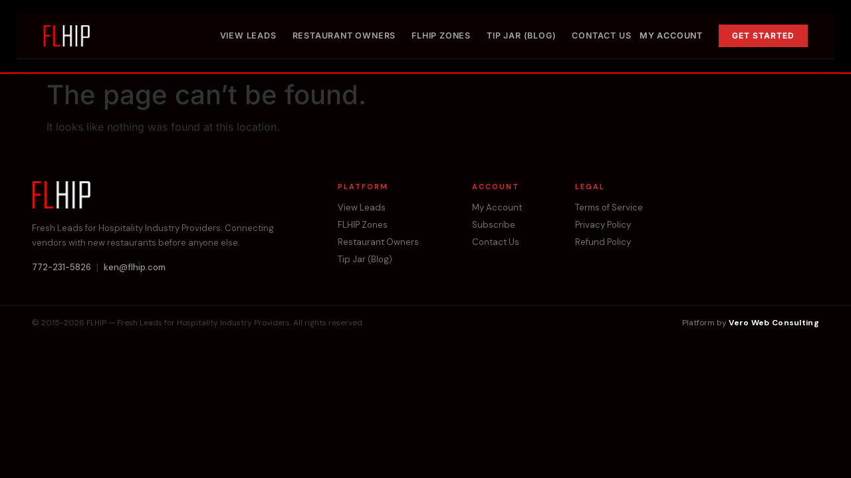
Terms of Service (609, 207)
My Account (671, 35)
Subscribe (493, 225)
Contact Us (601, 35)
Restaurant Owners (344, 35)
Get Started (763, 35)
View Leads (248, 35)
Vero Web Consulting (774, 322)
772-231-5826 (61, 267)
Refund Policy (603, 242)
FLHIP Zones (441, 35)
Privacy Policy (603, 225)
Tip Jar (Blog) (521, 35)
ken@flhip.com (135, 267)
